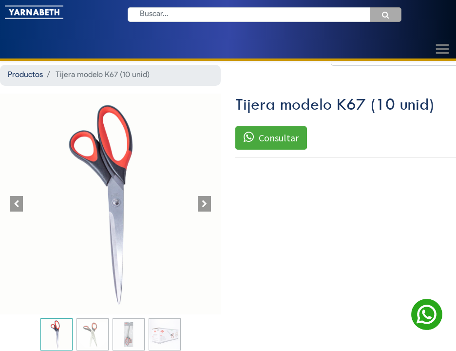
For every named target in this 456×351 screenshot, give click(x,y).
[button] (16, 204)
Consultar (271, 137)
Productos (25, 75)
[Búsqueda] (385, 14)
